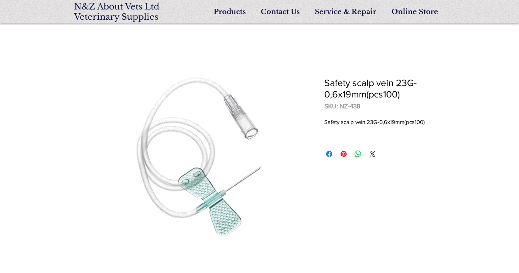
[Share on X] (372, 153)
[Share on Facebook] (329, 153)
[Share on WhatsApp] (358, 153)
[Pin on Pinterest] (343, 153)
